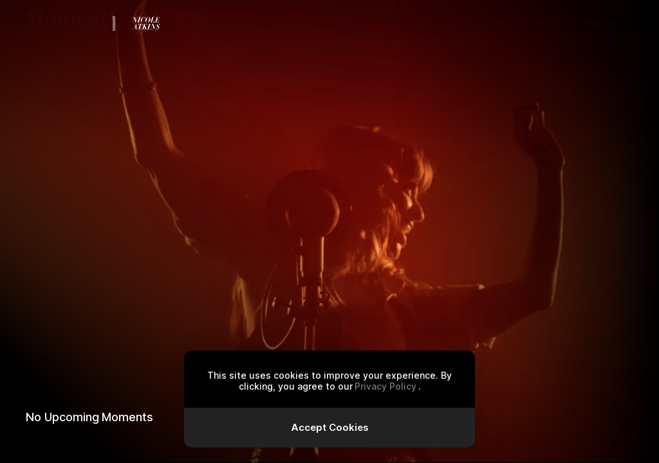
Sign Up (601, 23)
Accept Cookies (330, 427)
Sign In (550, 23)
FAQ (505, 23)
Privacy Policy (385, 386)
